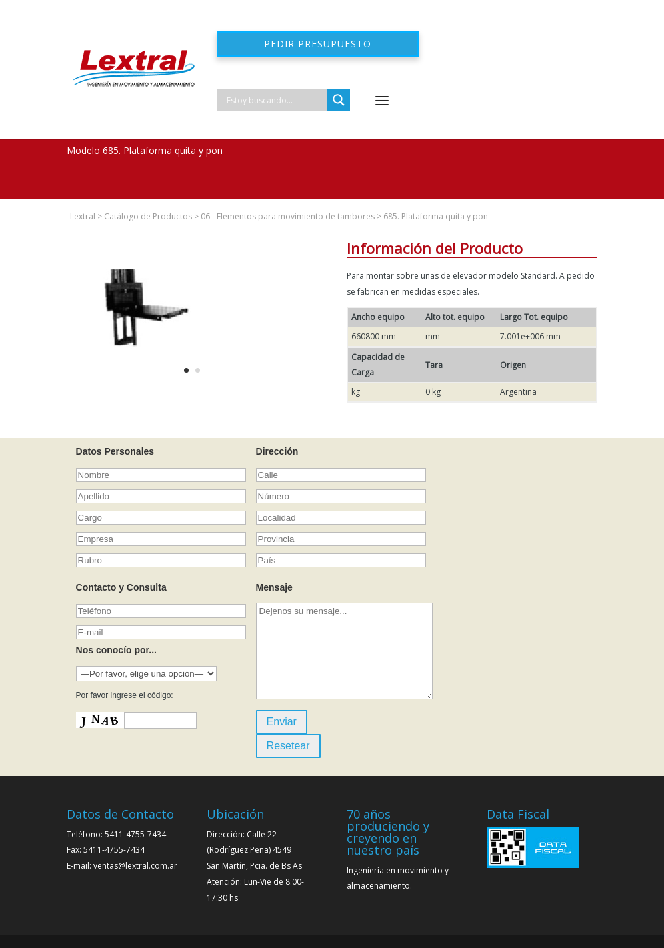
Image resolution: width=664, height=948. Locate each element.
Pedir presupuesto (317, 43)
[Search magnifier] (338, 100)
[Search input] (275, 100)
